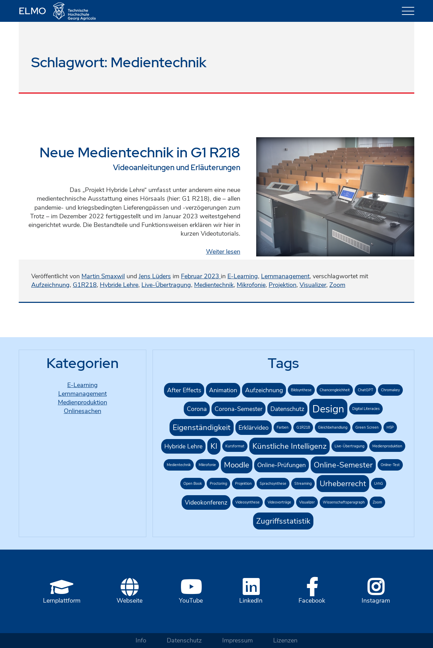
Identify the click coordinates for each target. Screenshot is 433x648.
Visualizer (313, 285)
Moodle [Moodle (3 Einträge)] (236, 464)
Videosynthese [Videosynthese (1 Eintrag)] (247, 502)
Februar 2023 (201, 276)
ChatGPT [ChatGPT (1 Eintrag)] (365, 390)
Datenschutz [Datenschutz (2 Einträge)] (287, 409)
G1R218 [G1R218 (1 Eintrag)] (303, 427)
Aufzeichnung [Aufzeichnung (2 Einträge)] (264, 390)
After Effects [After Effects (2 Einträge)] (184, 390)
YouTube (191, 600)
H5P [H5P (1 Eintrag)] (390, 427)
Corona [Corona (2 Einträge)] (197, 409)
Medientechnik (214, 285)
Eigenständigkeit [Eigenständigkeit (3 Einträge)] (202, 427)
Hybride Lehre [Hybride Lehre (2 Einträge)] (183, 446)
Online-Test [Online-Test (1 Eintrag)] (390, 464)
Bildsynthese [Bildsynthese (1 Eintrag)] (301, 390)
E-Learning (242, 276)
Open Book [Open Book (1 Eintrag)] (192, 483)
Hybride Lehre (119, 285)
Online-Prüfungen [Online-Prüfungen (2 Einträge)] (281, 465)
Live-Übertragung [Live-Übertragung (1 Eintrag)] (349, 446)
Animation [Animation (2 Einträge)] (223, 390)
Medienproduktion (82, 402)
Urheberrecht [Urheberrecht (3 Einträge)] (343, 483)
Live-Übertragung (166, 285)
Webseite (129, 600)
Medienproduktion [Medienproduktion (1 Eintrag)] (387, 446)
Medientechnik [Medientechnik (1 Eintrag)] (179, 464)
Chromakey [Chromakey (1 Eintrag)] (390, 390)
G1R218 (85, 285)
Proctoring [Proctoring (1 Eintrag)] (218, 483)
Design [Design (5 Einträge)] (328, 409)
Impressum (237, 640)
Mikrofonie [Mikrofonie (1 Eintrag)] (207, 464)
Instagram (376, 600)
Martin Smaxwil (103, 276)
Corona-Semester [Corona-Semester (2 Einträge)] (238, 409)
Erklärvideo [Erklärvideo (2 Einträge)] (254, 427)
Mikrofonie (251, 285)
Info (141, 640)
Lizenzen (285, 640)
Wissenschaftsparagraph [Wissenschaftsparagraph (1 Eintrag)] (344, 502)
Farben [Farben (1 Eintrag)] (282, 427)
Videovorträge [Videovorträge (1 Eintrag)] (279, 502)
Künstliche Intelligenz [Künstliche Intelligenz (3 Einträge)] (289, 446)
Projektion (282, 285)
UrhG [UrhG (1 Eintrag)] (378, 483)
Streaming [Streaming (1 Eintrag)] (303, 483)
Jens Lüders (155, 276)
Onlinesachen (82, 411)
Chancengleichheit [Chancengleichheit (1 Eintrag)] (335, 390)
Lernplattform (61, 600)
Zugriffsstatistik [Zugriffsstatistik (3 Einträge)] (283, 521)
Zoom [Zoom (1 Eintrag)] (377, 502)
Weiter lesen (223, 251)
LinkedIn (250, 600)
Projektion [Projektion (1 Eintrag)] (243, 483)
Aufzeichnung (50, 285)
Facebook (311, 600)
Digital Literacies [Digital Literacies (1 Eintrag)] (366, 408)
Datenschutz (184, 640)
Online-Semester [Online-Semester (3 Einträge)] (343, 464)
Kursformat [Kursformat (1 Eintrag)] (234, 446)
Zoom (337, 285)
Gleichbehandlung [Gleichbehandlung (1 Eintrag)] (332, 427)
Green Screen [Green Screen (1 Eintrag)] (367, 427)
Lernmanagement (285, 276)
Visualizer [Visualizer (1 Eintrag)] (307, 502)
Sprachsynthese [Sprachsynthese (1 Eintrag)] (273, 483)
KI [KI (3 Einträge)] (213, 446)
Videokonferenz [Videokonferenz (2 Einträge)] (206, 502)
